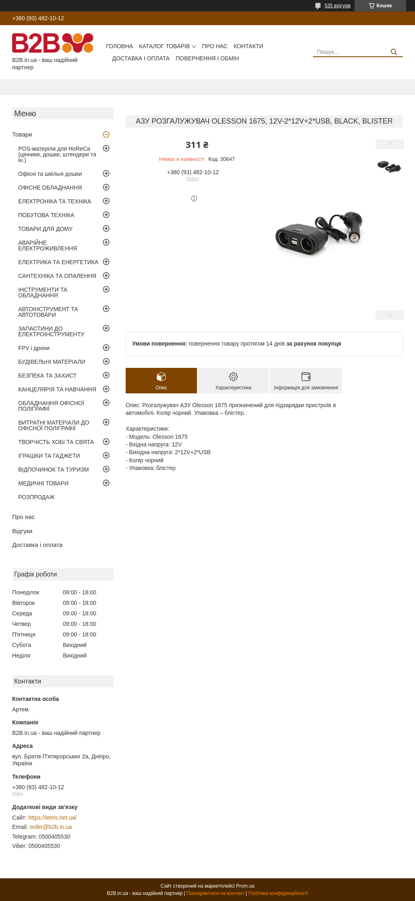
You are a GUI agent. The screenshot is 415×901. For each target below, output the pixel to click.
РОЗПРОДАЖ (36, 497)
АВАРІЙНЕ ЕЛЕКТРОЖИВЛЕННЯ (47, 245)
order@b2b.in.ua (51, 827)
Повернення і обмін (207, 58)
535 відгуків (338, 6)
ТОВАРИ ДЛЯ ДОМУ (45, 229)
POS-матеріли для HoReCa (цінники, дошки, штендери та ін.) (57, 154)
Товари (22, 134)
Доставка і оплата (141, 58)
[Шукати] (394, 52)
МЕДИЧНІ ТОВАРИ (43, 483)
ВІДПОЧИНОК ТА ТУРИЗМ (53, 469)
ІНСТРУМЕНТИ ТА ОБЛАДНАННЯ (42, 292)
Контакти (248, 46)
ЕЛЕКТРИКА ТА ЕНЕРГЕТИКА (58, 262)
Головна (119, 46)
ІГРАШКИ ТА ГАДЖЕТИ (49, 456)
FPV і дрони (33, 348)
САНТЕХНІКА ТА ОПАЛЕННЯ (57, 276)
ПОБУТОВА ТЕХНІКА (46, 215)
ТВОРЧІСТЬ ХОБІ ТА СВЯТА (56, 442)
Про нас (214, 46)
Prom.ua (245, 886)
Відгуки (22, 530)
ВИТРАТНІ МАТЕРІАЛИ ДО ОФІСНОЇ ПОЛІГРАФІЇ (53, 425)
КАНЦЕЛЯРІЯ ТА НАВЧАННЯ (57, 389)
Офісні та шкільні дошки (50, 174)
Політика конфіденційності (278, 893)
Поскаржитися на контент (215, 893)
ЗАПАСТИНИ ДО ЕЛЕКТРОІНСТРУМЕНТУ (51, 331)
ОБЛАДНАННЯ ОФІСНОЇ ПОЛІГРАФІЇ (51, 406)
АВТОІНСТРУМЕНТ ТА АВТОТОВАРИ (48, 312)
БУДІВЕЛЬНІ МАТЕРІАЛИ (51, 362)
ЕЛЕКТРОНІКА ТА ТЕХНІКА (54, 201)
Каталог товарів (164, 46)
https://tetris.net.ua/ (52, 817)
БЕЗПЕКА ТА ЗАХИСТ (47, 375)
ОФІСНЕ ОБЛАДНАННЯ (50, 187)
